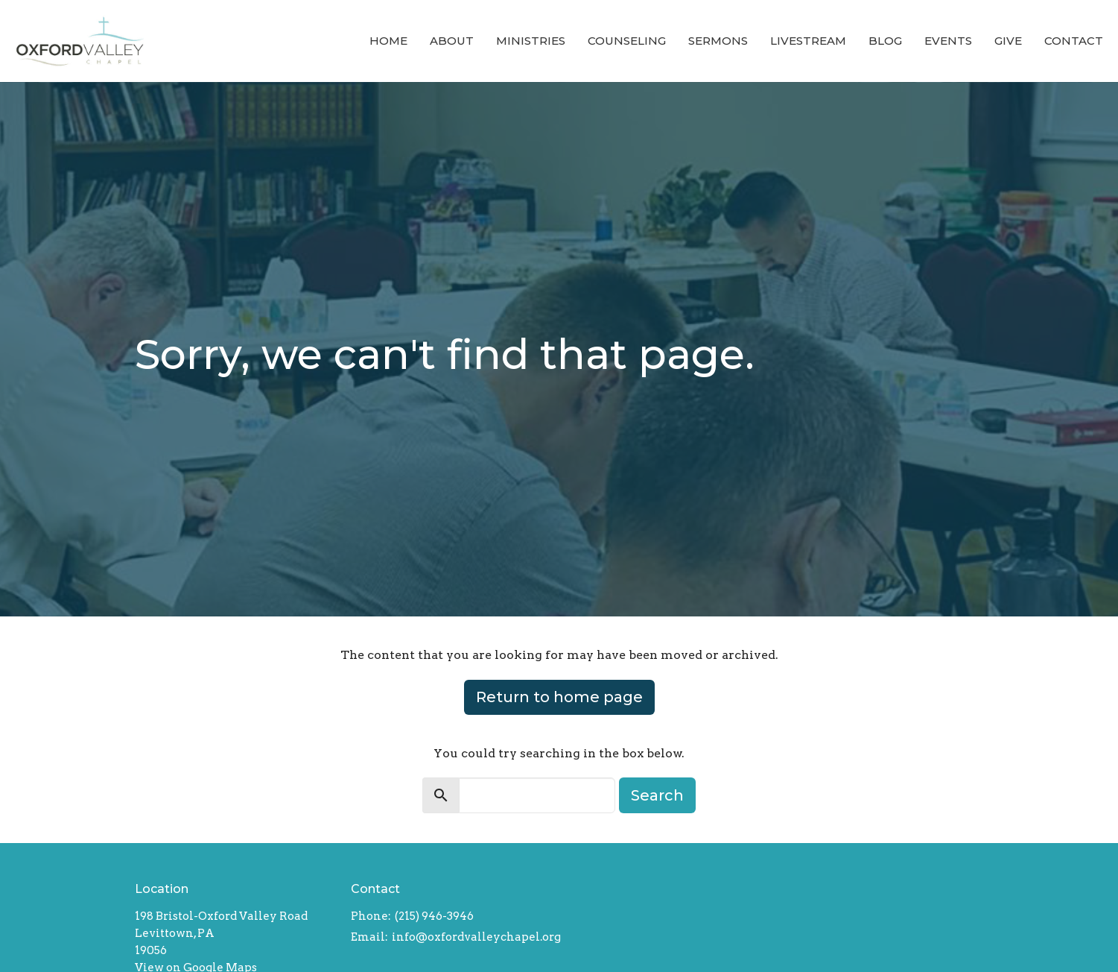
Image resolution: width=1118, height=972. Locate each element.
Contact (1073, 41)
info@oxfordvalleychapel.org (476, 937)
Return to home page (559, 697)
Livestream (808, 41)
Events (948, 41)
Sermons (718, 41)
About (452, 41)
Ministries (530, 41)
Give (1008, 41)
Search (657, 795)
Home (388, 41)
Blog (885, 41)
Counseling (627, 41)
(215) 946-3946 (434, 916)
